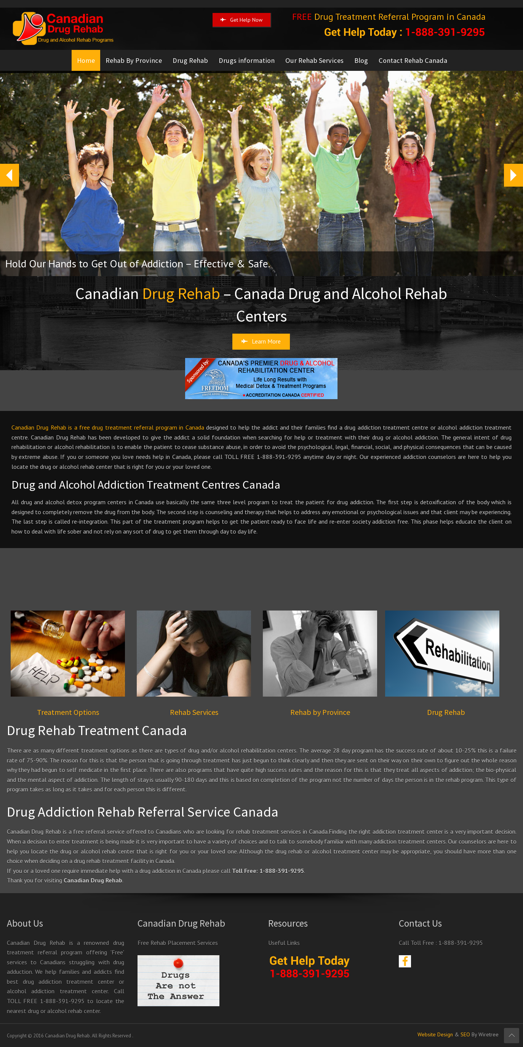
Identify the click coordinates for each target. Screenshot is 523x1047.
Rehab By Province (134, 60)
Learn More (261, 341)
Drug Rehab (190, 60)
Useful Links (284, 942)
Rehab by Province (320, 712)
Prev (6, 175)
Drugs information (247, 60)
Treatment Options (68, 712)
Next (513, 175)
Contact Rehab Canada (413, 60)
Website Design (435, 1034)
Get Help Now (241, 19)
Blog (361, 60)
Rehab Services (194, 712)
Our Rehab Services (314, 60)
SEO (465, 1034)
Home (86, 60)
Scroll (511, 1035)
